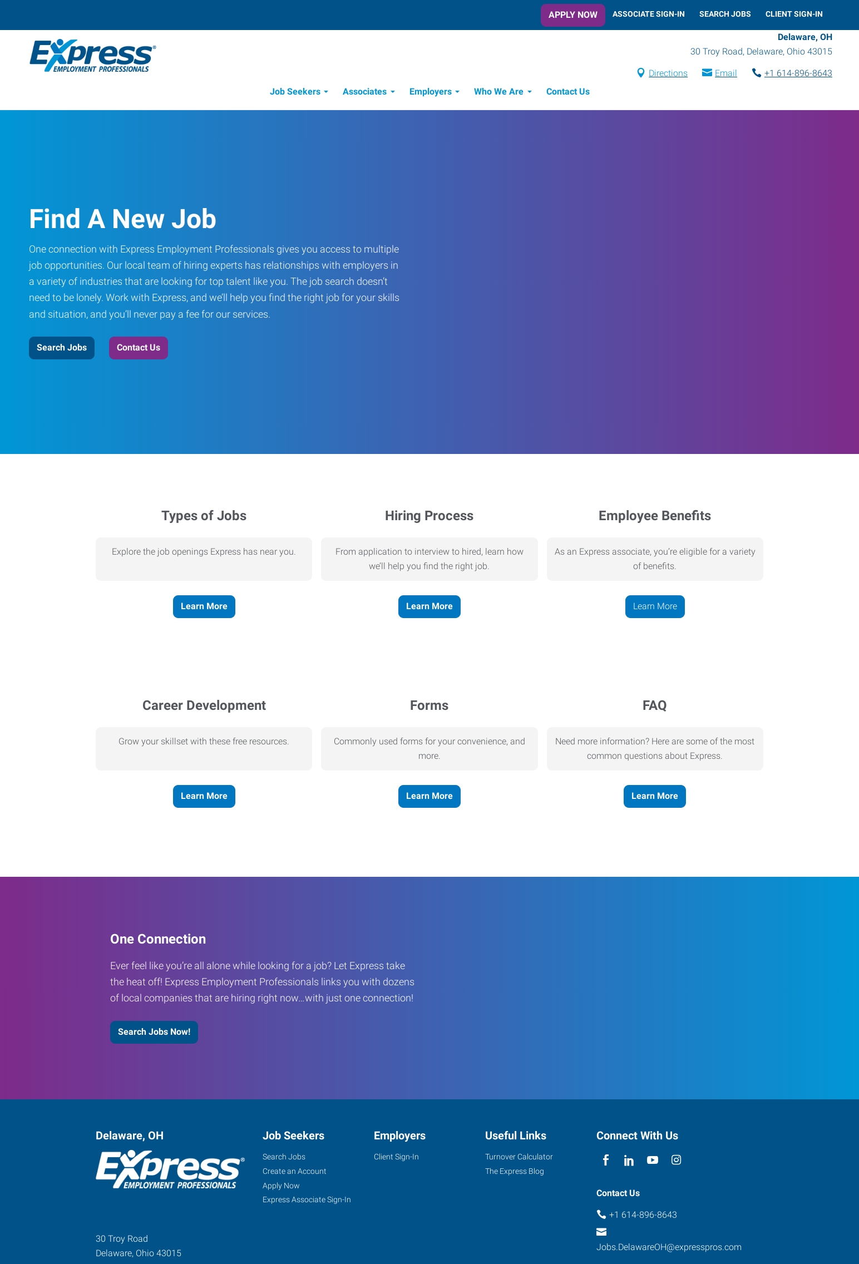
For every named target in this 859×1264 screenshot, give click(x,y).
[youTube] (653, 1162)
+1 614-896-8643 (789, 74)
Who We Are (499, 93)
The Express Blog (514, 1172)
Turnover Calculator (519, 1158)
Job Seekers (295, 93)
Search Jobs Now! (154, 1033)
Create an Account (295, 1172)
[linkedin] (629, 1162)
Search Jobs (725, 13)
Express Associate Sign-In (307, 1201)
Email (716, 74)
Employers (430, 93)
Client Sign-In (794, 13)
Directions (658, 74)
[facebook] (605, 1162)
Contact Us (568, 93)
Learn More (204, 608)
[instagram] (676, 1162)
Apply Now (573, 14)
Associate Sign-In (649, 13)
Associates (365, 93)
